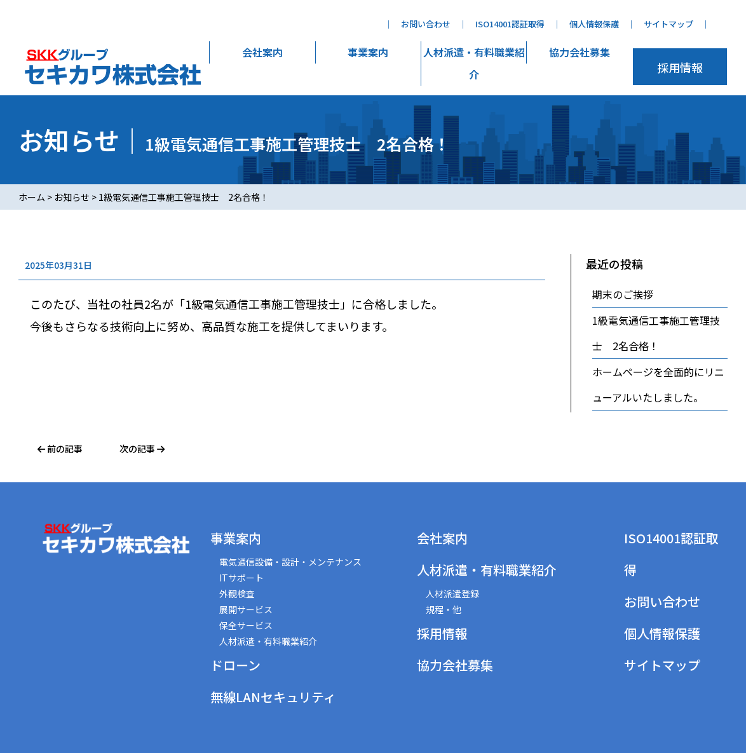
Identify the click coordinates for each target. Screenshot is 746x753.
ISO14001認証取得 (510, 24)
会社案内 (262, 52)
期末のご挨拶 (622, 294)
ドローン (235, 665)
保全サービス (246, 625)
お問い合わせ (426, 24)
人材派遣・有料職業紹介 (474, 63)
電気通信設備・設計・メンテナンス (290, 561)
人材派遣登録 (452, 593)
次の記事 (142, 448)
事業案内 (368, 52)
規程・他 (443, 609)
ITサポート (241, 577)
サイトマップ (668, 24)
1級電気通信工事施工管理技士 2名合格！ (656, 333)
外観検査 (237, 593)
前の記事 (60, 448)
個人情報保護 (594, 24)
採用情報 (680, 67)
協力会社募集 (579, 52)
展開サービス (246, 609)
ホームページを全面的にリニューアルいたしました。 (658, 384)
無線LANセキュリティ (273, 697)
